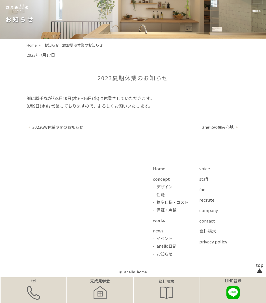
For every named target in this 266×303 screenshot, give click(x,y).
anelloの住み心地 (218, 127)
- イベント (162, 238)
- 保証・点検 (164, 210)
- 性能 (159, 194)
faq (202, 189)
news (158, 231)
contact (207, 221)
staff (203, 179)
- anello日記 (164, 246)
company (208, 210)
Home (159, 168)
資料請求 (166, 281)
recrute (207, 200)
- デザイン (162, 186)
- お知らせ (162, 254)
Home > (34, 45)
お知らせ (51, 45)
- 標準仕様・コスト (170, 202)
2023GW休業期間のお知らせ (57, 127)
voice (204, 168)
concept (161, 179)
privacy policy (213, 242)
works (159, 220)
